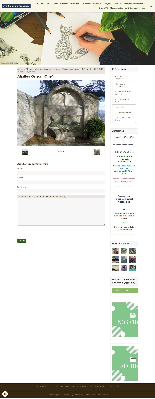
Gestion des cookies (101, 396)
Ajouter (22, 240)
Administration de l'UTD (122, 101)
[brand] (16, 6)
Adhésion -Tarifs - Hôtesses (122, 77)
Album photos (116, 8)
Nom (19, 168)
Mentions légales (52, 396)
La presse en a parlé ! (123, 113)
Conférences (52, 4)
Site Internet (22, 187)
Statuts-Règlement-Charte (123, 119)
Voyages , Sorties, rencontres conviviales (124, 4)
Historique (119, 108)
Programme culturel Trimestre (123, 93)
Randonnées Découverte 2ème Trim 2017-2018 (82, 69)
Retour (61, 151)
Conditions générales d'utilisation (76, 396)
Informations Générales (120, 85)
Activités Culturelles (69, 4)
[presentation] (36, 232)
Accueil (40, 4)
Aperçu (63, 197)
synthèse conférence (135, 8)
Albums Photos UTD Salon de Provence (43, 69)
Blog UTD (103, 8)
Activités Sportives (92, 4)
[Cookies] (5, 394)
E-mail (20, 178)
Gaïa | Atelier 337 (112, 388)
